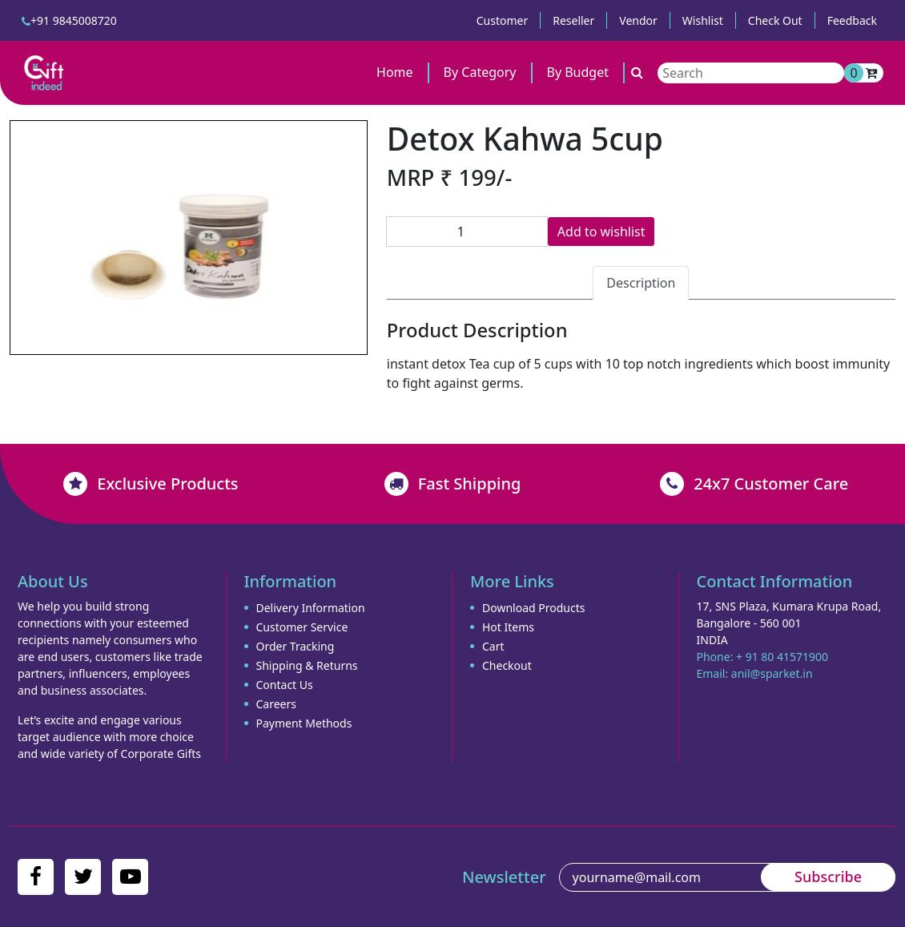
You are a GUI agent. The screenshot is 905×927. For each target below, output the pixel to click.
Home (394, 72)
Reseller (573, 20)
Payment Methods (304, 723)
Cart (493, 646)
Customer (503, 20)
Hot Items (508, 627)
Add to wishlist (601, 231)
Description (640, 283)
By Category (480, 72)
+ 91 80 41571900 (782, 656)
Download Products (533, 607)
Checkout (507, 665)
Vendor (638, 20)
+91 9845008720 (69, 20)
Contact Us (284, 684)
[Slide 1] (159, 332)
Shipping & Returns (307, 665)
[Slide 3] (217, 332)
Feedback (852, 20)
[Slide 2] (188, 332)
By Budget (578, 72)
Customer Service (302, 627)
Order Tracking (295, 646)
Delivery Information (310, 607)
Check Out (775, 20)
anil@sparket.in (772, 673)
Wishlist (702, 20)
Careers (276, 703)
